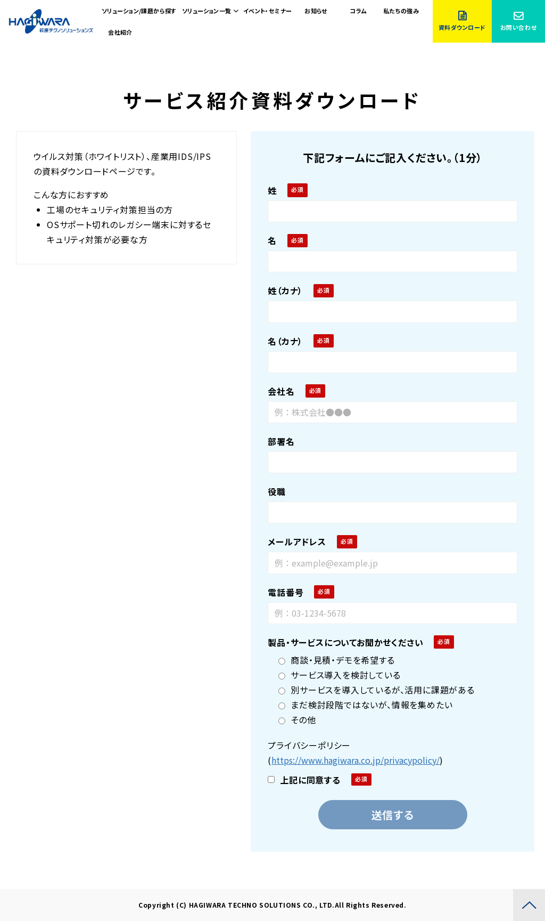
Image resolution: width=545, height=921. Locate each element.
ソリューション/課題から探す (139, 10)
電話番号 (285, 592)
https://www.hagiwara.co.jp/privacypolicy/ (355, 760)
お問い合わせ (518, 27)
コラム (358, 10)
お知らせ (315, 10)
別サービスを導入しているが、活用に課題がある (376, 689)
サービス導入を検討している (339, 674)
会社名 (281, 391)
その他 (297, 719)
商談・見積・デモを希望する (336, 659)
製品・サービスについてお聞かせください (345, 642)
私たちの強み (401, 10)
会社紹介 (120, 32)
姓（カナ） (285, 290)
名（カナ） (285, 341)
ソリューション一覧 (207, 10)
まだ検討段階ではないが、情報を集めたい (365, 704)
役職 (277, 491)
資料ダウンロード (462, 27)
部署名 (281, 441)
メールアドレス (297, 541)
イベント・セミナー (267, 10)
